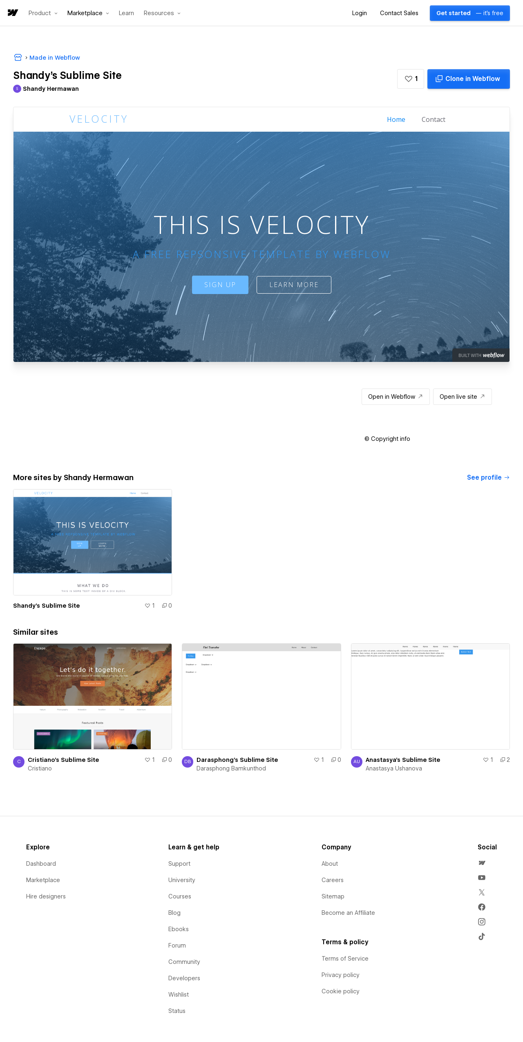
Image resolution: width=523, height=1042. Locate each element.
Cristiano (40, 768)
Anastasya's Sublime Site (403, 760)
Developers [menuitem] (184, 978)
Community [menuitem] (184, 962)
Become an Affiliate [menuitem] (348, 913)
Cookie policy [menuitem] (341, 991)
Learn (126, 13)
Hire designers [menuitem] (46, 896)
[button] (43, 13)
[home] (12, 13)
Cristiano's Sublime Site (63, 760)
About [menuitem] (330, 863)
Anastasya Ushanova (394, 768)
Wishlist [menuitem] (178, 994)
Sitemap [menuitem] (333, 896)
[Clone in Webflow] (468, 79)
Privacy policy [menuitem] (341, 975)
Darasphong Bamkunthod (231, 768)
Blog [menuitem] (174, 913)
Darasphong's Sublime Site (237, 760)
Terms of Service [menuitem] (345, 958)
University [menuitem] (181, 880)
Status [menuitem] (177, 1011)
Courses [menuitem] (179, 896)
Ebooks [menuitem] (178, 929)
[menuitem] (482, 863)
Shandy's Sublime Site (46, 605)
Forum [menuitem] (177, 945)
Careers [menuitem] (333, 880)
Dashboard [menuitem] (41, 863)
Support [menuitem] (179, 863)
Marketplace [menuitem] (43, 880)
